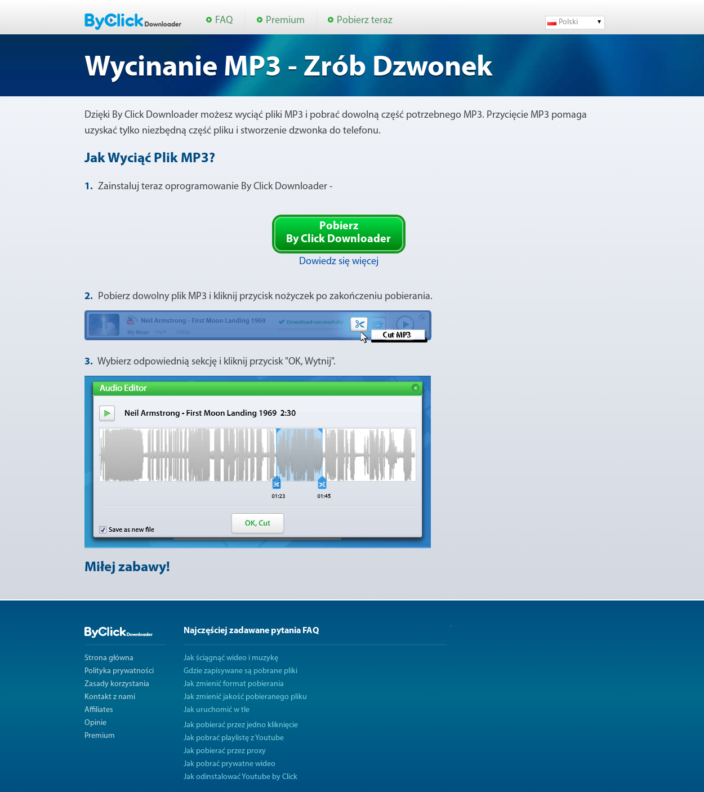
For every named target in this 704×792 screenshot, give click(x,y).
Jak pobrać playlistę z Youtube (234, 738)
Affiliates (98, 710)
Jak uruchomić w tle (216, 710)
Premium (285, 20)
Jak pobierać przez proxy (225, 751)
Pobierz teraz (365, 20)
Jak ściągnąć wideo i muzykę (231, 658)
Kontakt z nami (109, 697)
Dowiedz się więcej (338, 261)
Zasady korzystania (116, 684)
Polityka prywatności (119, 671)
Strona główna (108, 658)
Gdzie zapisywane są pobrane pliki (240, 671)
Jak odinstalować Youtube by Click (240, 777)
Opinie (95, 723)
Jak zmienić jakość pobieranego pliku (245, 697)
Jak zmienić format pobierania (234, 684)
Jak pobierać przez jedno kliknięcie (241, 725)
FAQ (224, 20)
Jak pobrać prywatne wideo (229, 764)
